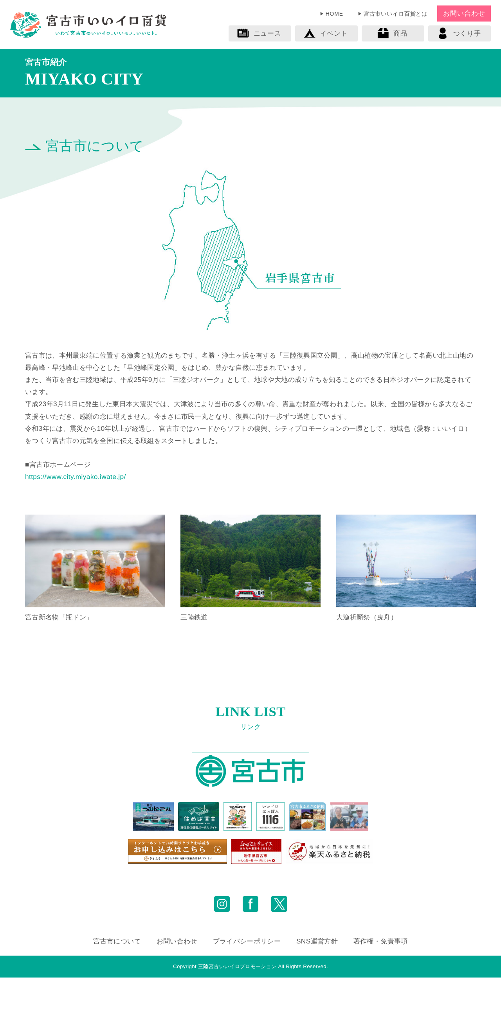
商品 (392, 33)
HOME (334, 14)
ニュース (259, 33)
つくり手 (458, 33)
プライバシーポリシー (247, 974)
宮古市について (117, 974)
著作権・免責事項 (380, 974)
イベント (325, 33)
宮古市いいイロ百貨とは (396, 14)
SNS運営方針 (317, 974)
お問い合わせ (464, 13)
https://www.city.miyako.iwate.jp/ (75, 477)
